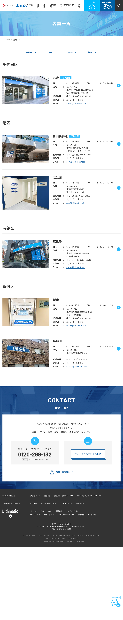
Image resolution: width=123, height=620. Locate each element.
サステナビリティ (67, 5)
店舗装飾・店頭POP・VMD (63, 569)
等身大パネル (81, 576)
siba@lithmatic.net (75, 202)
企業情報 (53, 5)
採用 (79, 5)
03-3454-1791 (72, 182)
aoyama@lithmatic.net (76, 161)
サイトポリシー (49, 588)
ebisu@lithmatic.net (75, 266)
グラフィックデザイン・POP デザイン (90, 569)
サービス (30, 5)
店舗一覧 (16, 40)
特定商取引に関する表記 (87, 588)
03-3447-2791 (72, 246)
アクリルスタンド (66, 576)
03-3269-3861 (72, 419)
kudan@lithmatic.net (76, 103)
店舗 (44, 5)
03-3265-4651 (72, 83)
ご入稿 (92, 5)
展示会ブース (35, 569)
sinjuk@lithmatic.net (76, 398)
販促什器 (47, 569)
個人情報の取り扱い (66, 588)
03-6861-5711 (72, 378)
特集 (38, 5)
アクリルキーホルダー (48, 576)
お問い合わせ (107, 5)
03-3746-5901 (72, 141)
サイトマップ (35, 588)
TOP (8, 40)
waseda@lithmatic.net (76, 439)
